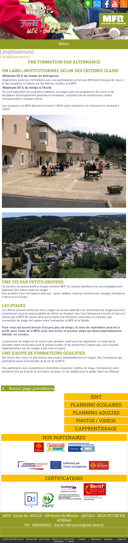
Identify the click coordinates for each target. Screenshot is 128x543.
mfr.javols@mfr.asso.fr (84, 525)
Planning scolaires (96, 405)
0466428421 (42, 525)
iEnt (96, 397)
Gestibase (108, 539)
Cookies (81, 539)
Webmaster (96, 539)
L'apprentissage (96, 428)
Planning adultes (96, 413)
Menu (64, 43)
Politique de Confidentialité (63, 539)
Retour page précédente (31, 388)
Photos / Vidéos (96, 421)
